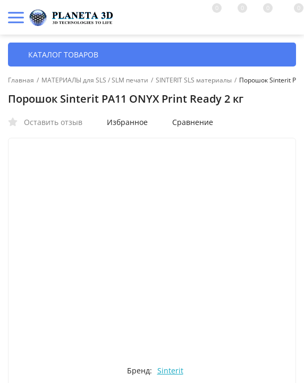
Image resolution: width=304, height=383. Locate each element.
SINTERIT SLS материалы (194, 80)
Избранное (122, 122)
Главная (21, 80)
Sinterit (170, 370)
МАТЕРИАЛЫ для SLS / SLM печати (94, 80)
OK (256, 337)
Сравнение (187, 122)
